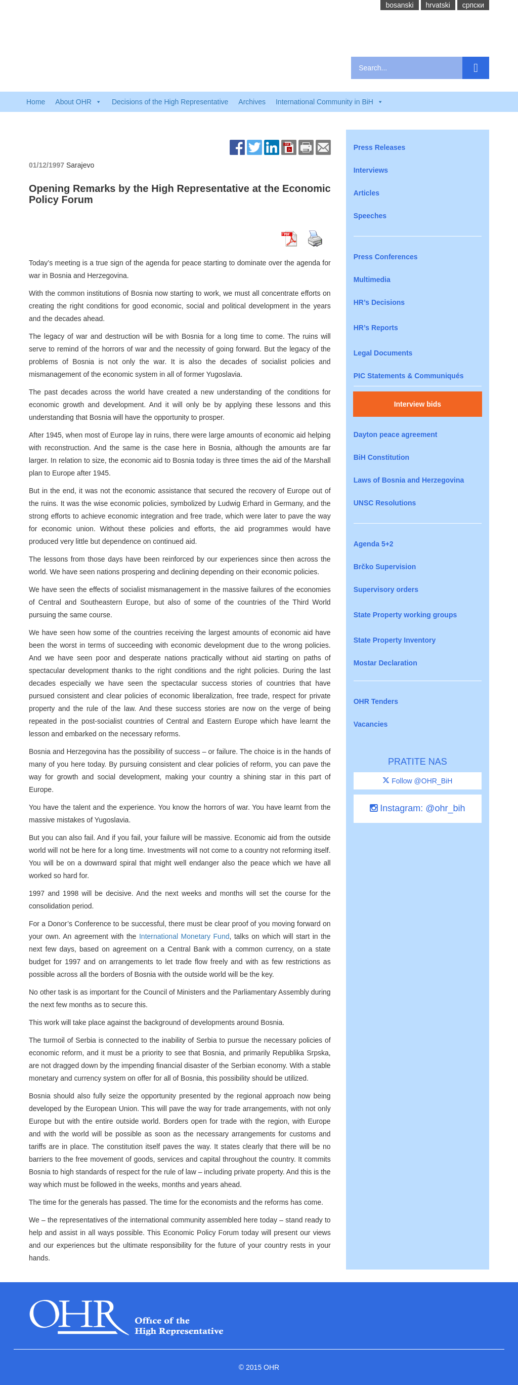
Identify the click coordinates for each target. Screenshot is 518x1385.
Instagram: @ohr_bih (417, 808)
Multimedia (372, 279)
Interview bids (417, 404)
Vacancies (371, 724)
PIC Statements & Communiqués (409, 376)
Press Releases (380, 147)
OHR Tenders (376, 701)
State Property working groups (405, 615)
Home (35, 102)
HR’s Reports (376, 328)
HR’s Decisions (379, 302)
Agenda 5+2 (374, 544)
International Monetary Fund (184, 936)
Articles (366, 193)
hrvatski (438, 5)
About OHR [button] (78, 102)
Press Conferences (386, 257)
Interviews (371, 170)
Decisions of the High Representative (170, 102)
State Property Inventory (395, 640)
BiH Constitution (381, 457)
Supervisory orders (386, 589)
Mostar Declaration (385, 663)
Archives (252, 102)
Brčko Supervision (385, 567)
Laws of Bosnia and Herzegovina (409, 480)
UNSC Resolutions (385, 503)
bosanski (399, 5)
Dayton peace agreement (396, 434)
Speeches (370, 216)
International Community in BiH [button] (329, 102)
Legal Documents (383, 353)
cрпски (473, 5)
